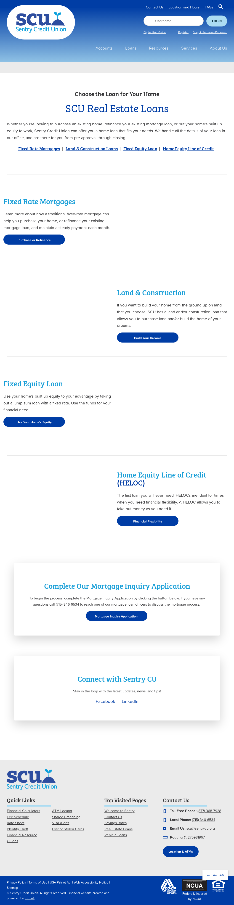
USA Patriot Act (60, 882)
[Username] (174, 21)
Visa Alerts (60, 823)
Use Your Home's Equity (34, 422)
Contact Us (154, 7)
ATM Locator (62, 810)
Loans (131, 48)
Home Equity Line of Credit (188, 148)
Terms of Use (38, 882)
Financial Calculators (23, 810)
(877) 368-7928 (209, 810)
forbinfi (30, 898)
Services (189, 48)
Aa (208, 875)
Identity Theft (17, 829)
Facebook (105, 701)
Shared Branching (66, 817)
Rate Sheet (15, 823)
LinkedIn (130, 701)
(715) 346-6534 (203, 819)
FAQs (209, 7)
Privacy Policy (16, 882)
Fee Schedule (18, 817)
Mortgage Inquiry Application (116, 616)
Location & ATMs (180, 851)
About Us (218, 48)
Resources (159, 48)
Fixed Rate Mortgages (39, 148)
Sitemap (12, 887)
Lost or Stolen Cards (68, 829)
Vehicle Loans (115, 835)
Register (183, 32)
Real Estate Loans (118, 829)
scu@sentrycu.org (200, 828)
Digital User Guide (155, 32)
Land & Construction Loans (92, 148)
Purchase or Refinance (34, 240)
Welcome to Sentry (119, 810)
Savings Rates (115, 823)
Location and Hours (184, 7)
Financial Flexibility (147, 521)
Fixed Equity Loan (140, 148)
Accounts (104, 48)
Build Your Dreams (147, 338)
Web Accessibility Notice (91, 882)
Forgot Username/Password (210, 32)
